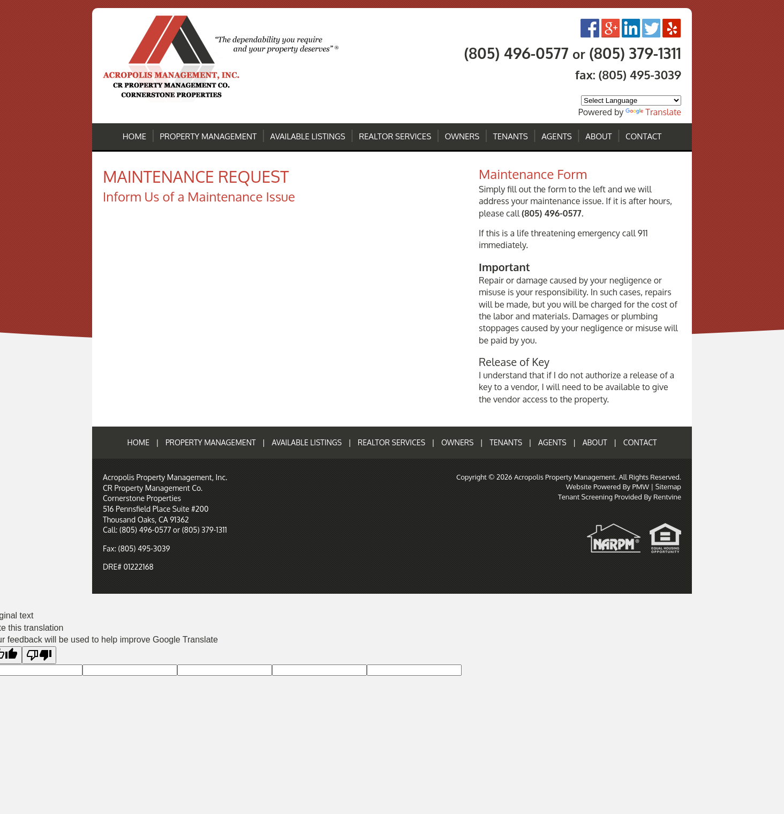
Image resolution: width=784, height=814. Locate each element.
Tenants (510, 136)
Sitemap (668, 486)
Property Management (208, 136)
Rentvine (667, 496)
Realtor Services (395, 136)
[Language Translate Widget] (631, 100)
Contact (643, 136)
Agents (556, 136)
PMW (640, 486)
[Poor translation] (39, 655)
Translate (653, 112)
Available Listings (307, 136)
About (598, 136)
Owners (462, 136)
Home (135, 136)
